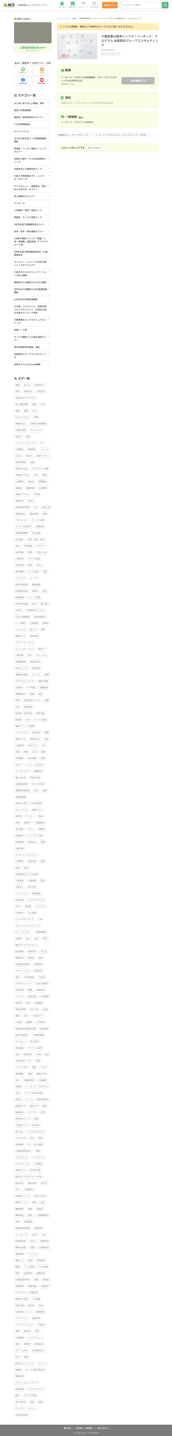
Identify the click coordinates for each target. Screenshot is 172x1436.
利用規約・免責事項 (84, 1428)
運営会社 (67, 1428)
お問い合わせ (102, 1428)
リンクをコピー (96, 148)
